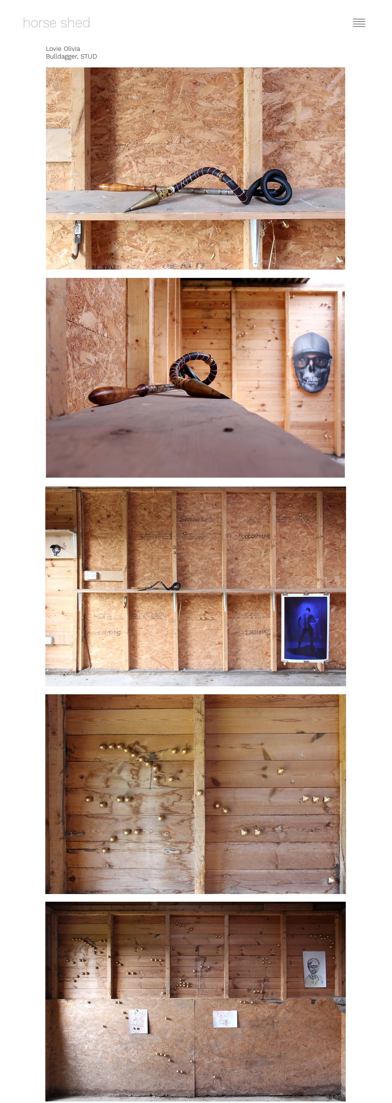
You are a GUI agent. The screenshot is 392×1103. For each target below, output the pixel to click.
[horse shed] (70, 23)
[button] (358, 22)
